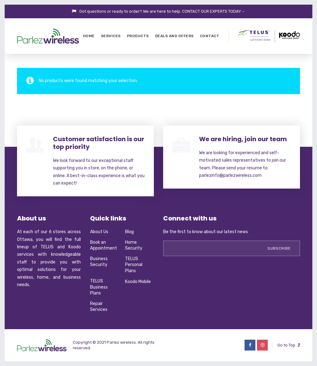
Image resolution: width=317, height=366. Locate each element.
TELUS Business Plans (99, 287)
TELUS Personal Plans (133, 264)
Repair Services (98, 306)
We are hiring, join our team (243, 139)
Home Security (133, 245)
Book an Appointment (103, 245)
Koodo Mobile (138, 281)
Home (89, 36)
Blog (129, 231)
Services (111, 36)
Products (138, 36)
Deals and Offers (174, 36)
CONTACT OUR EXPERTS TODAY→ (213, 11)
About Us (99, 231)
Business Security (99, 262)
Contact (209, 36)
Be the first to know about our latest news (205, 231)
